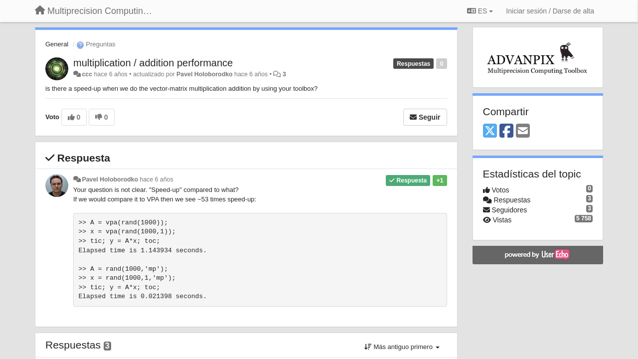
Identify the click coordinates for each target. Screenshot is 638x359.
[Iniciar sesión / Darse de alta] (550, 10)
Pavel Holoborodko (204, 74)
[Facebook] (506, 131)
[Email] (523, 131)
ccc (87, 74)
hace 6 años (156, 179)
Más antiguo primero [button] (402, 347)
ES (480, 11)
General (56, 44)
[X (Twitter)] (490, 131)
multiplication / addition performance (153, 62)
